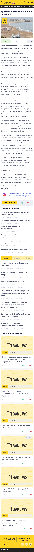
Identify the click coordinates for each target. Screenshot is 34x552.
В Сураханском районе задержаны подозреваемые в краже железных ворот (15, 293)
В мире (9, 278)
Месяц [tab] (27, 258)
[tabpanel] (17, 296)
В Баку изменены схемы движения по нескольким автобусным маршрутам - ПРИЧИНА (16, 359)
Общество (5, 41)
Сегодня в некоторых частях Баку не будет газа (15, 220)
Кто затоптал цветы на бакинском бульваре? (14, 249)
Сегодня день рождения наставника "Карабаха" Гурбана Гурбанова (15, 393)
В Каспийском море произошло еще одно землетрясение (15, 523)
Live (11, 545)
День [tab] (6, 258)
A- (28, 41)
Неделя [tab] (17, 258)
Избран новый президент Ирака (13, 6)
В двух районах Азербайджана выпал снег (14, 235)
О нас (6, 545)
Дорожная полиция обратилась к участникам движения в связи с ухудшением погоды (14, 304)
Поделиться (9, 203)
